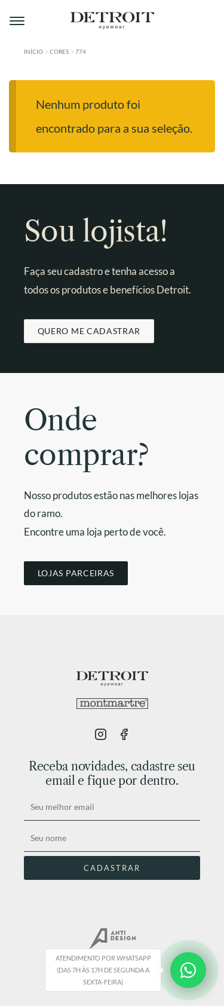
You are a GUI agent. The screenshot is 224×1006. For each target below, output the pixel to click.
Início (33, 51)
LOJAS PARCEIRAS (76, 573)
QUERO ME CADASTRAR (89, 331)
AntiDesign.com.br (112, 939)
